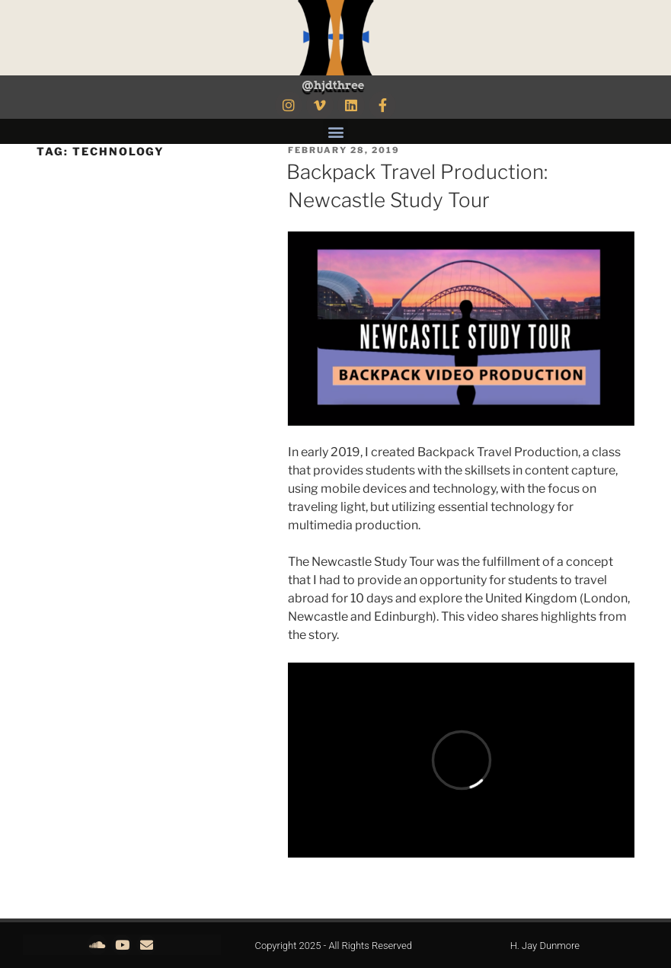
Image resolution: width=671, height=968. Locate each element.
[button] (335, 131)
